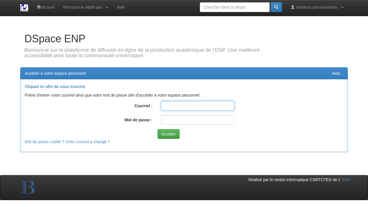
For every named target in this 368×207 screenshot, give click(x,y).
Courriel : (143, 105)
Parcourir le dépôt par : (85, 7)
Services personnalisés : (317, 7)
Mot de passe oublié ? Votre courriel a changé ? (67, 141)
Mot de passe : (138, 120)
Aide (121, 7)
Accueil (46, 7)
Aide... (337, 73)
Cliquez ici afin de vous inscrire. (55, 86)
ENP (346, 179)
